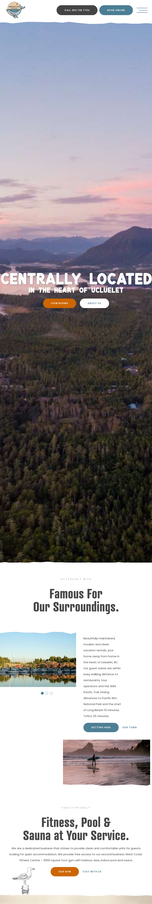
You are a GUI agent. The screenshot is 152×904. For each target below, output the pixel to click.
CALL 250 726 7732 (77, 10)
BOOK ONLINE (116, 10)
